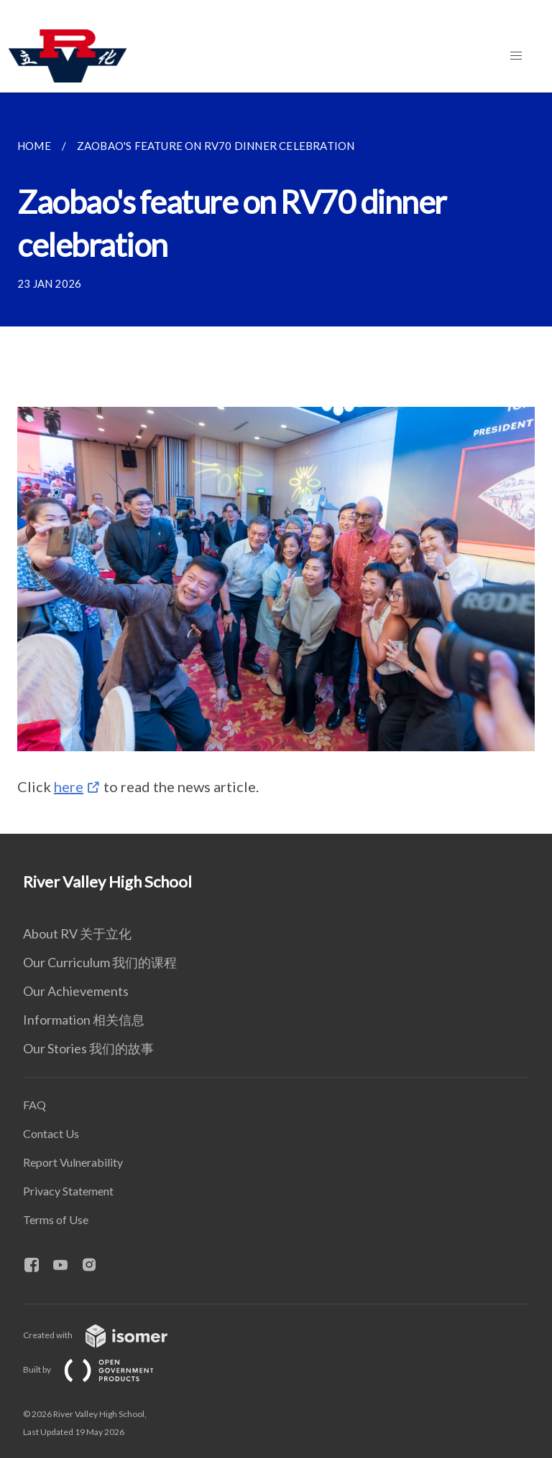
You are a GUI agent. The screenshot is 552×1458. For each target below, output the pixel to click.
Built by (100, 1369)
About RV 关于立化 (77, 933)
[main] (276, 463)
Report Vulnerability (73, 1162)
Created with (106, 1335)
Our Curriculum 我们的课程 (100, 962)
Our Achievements (76, 991)
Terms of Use (55, 1219)
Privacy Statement (68, 1191)
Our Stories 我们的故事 (88, 1048)
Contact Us (51, 1133)
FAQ (34, 1104)
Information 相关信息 (83, 1019)
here (68, 786)
